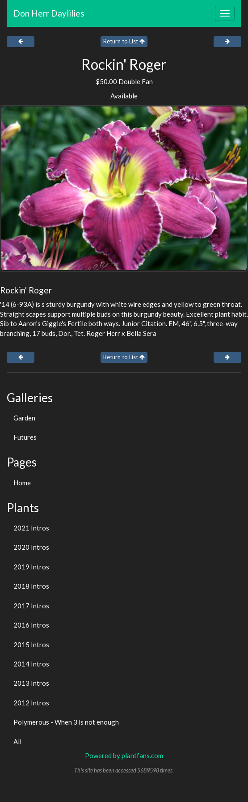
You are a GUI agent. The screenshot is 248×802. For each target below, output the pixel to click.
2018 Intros (31, 586)
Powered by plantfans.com (124, 755)
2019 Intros (31, 567)
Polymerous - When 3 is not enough (66, 722)
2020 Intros (31, 547)
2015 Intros (31, 645)
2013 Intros (31, 683)
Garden (24, 418)
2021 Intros (31, 528)
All (17, 742)
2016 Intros (31, 625)
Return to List (124, 41)
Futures (25, 437)
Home (22, 483)
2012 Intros (31, 703)
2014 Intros (31, 664)
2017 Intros (31, 606)
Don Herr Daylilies (48, 13)
